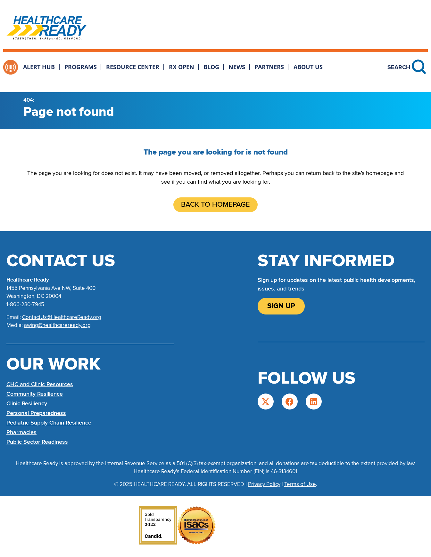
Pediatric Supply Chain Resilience (48, 422)
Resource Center (132, 67)
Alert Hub (39, 67)
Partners (269, 67)
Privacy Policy (264, 484)
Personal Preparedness (36, 413)
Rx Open (181, 67)
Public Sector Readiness (37, 441)
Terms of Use (300, 484)
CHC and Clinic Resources (39, 384)
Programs (80, 67)
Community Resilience (34, 393)
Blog (211, 67)
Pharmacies (21, 432)
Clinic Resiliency (26, 403)
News (236, 67)
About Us (308, 67)
